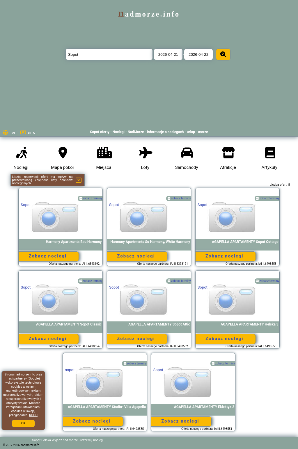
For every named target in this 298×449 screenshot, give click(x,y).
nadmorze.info (149, 14)
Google (34, 378)
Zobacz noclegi (48, 256)
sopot (69, 370)
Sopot (26, 205)
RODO (33, 415)
